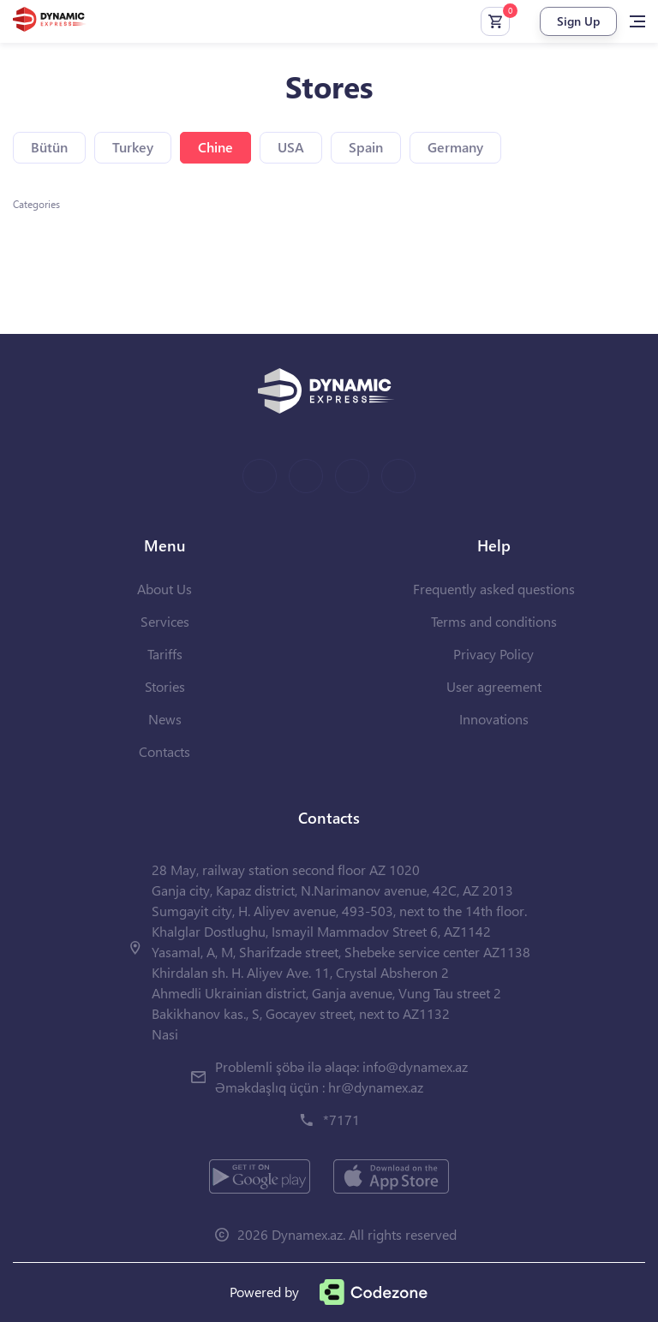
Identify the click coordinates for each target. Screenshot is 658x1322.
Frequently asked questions (494, 589)
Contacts (164, 751)
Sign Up (578, 21)
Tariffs (164, 654)
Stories (165, 686)
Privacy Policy (493, 654)
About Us (164, 589)
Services (165, 621)
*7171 (341, 1119)
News (165, 719)
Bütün (49, 147)
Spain (366, 147)
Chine (215, 147)
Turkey (132, 147)
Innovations (494, 719)
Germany (455, 147)
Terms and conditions (494, 621)
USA (291, 147)
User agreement (493, 686)
